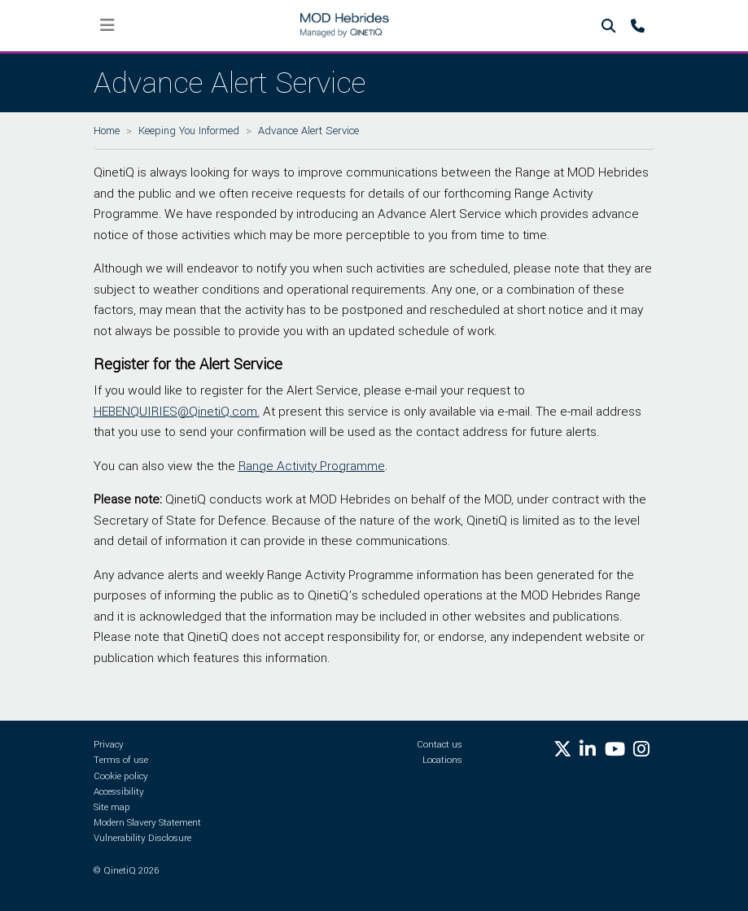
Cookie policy (121, 776)
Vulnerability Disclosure (142, 838)
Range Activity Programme (311, 466)
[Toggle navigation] (108, 25)
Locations (442, 760)
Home (107, 130)
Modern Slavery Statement (147, 823)
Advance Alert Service (308, 130)
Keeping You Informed (188, 130)
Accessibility (119, 792)
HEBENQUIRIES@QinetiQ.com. (177, 412)
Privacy (109, 745)
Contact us (439, 745)
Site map (112, 807)
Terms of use (121, 760)
